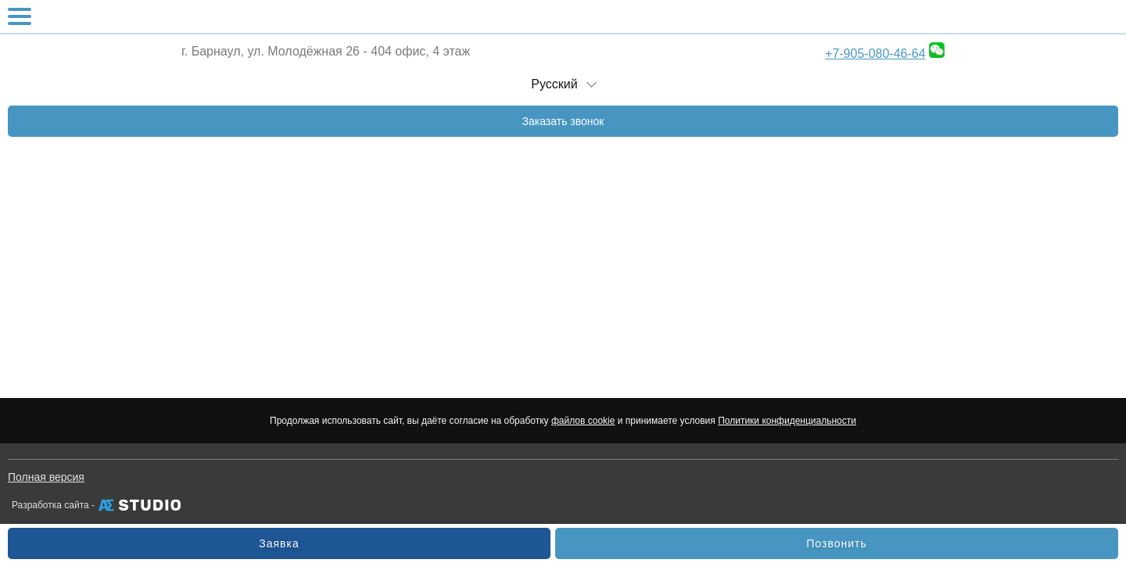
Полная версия (46, 477)
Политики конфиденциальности (787, 420)
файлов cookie (583, 420)
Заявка (279, 543)
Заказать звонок (563, 121)
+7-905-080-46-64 (875, 53)
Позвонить (836, 543)
